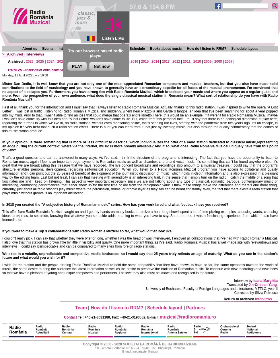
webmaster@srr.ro (145, 351)
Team (81, 307)
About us (29, 49)
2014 (155, 62)
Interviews (35, 54)
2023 (61, 62)
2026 (30, 62)
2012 (176, 62)
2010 (197, 62)
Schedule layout (244, 49)
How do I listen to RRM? (206, 49)
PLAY (77, 66)
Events (47, 49)
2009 (208, 62)
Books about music (166, 49)
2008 (218, 62)
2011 (187, 62)
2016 (134, 62)
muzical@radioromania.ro (188, 317)
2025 (40, 62)
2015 (145, 62)
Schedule (137, 49)
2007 (229, 62)
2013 (166, 62)
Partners (195, 307)
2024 (51, 62)
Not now (102, 66)
